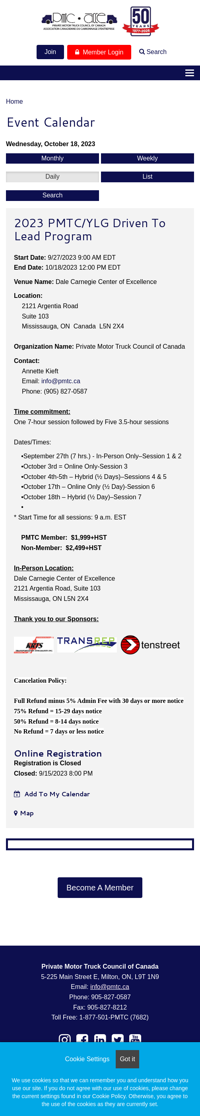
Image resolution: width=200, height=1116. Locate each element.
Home (14, 101)
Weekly (147, 158)
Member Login (99, 52)
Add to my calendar (52, 793)
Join (50, 51)
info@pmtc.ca (60, 381)
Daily (52, 176)
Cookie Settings (87, 1059)
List (147, 176)
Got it (127, 1059)
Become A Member (100, 887)
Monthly (52, 158)
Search (156, 51)
